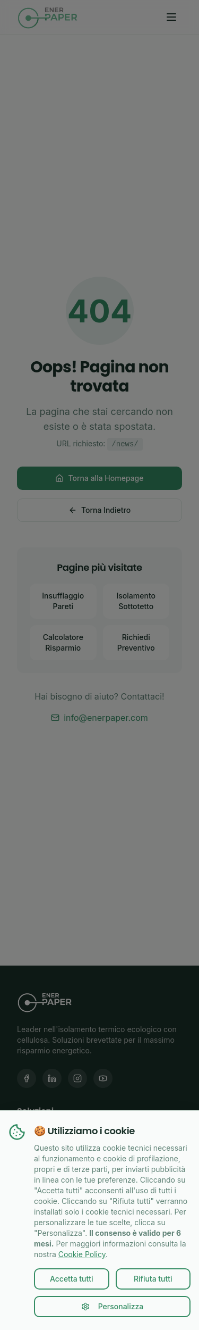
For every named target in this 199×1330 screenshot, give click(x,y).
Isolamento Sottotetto (136, 601)
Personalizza (112, 1306)
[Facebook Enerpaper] (26, 1078)
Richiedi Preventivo (136, 642)
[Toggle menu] (171, 17)
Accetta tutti (71, 1278)
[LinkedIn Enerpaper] (52, 1078)
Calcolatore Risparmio (63, 642)
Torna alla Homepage (99, 478)
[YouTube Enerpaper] (103, 1078)
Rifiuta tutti (153, 1278)
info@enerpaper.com (99, 717)
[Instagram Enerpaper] (77, 1078)
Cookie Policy (82, 1254)
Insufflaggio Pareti (63, 601)
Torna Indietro (99, 509)
